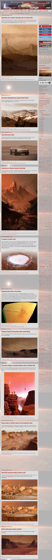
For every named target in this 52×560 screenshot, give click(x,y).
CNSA (47, 185)
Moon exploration (45, 296)
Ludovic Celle (5, 79)
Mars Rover (20, 79)
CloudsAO (44, 185)
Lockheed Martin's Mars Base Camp (44, 98)
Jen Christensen (41, 235)
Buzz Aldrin (40, 174)
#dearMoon (40, 139)
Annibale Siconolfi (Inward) (42, 155)
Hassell (45, 222)
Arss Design (44, 157)
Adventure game (46, 142)
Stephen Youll (14, 369)
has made (25, 138)
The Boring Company (47, 364)
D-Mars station (47, 190)
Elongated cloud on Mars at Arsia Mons (11, 291)
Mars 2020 (49, 258)
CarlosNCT (46, 176)
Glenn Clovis (49, 217)
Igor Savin (47, 225)
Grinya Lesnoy (45, 220)
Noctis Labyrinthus (26, 79)
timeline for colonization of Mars (44, 63)
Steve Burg (42, 356)
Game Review (41, 214)
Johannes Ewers (47, 237)
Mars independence (43, 274)
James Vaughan (41, 233)
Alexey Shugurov (41, 148)
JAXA (43, 234)
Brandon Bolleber (41, 171)
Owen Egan (45, 311)
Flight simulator (43, 211)
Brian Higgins (45, 172)
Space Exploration (47, 346)
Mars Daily (40, 91)
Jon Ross (40, 239)
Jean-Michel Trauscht (47, 234)
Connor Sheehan (43, 188)
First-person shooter (23, 233)
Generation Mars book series (46, 215)
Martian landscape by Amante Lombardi (11, 529)
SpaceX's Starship (42, 94)
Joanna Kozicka (44, 236)
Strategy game (48, 357)
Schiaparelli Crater (45, 339)
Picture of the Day (32, 79)
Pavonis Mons (41, 317)
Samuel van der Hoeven (42, 338)
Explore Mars (41, 105)
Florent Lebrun (48, 211)
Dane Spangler (45, 191)
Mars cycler (47, 268)
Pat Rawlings (44, 314)
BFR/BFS (4, 524)
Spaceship (29, 524)
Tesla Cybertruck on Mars (7, 135)
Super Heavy (41, 358)
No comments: (7, 78)
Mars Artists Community (42, 104)
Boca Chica (45, 169)
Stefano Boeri (46, 355)
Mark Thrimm (44, 258)
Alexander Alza (44, 145)
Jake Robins (44, 232)
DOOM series (18, 233)
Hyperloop (48, 224)
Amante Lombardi (6, 557)
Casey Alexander (44, 177)
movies (49, 56)
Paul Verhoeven (49, 315)
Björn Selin (49, 166)
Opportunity (40, 309)
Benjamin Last (45, 165)
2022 (41, 125)
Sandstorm (48, 338)
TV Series (47, 373)
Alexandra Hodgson (42, 147)
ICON (44, 225)
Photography (48, 320)
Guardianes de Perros (42, 221)
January (42, 119)
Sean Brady (45, 340)
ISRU (50, 230)
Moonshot (44, 297)
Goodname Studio (41, 218)
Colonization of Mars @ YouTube (44, 103)
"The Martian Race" (31, 369)
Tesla (19, 163)
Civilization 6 (43, 184)
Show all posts (27, 13)
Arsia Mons (5, 326)
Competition (42, 187)
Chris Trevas (46, 182)
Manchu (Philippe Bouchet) (46, 254)
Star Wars (46, 351)
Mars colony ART (16, 10)
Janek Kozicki (46, 233)
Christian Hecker (44, 183)
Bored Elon (45, 170)
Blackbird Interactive (42, 167)
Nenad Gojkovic (41, 302)
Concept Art (9, 233)
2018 (41, 130)
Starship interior (43, 354)
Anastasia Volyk (45, 151)
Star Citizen (41, 351)
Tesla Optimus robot (48, 363)
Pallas (47, 312)
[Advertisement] (19, 88)
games (40, 57)
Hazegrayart (8, 524)
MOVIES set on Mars (23, 10)
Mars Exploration (10, 79)
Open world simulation (46, 308)
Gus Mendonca (48, 221)
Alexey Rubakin (48, 147)
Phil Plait (43, 319)
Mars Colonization (33, 233)
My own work (41, 298)
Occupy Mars (41, 306)
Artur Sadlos (43, 160)
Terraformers (42, 361)
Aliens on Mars (45, 149)
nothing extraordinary (8, 297)
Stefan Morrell (42, 355)
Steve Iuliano (47, 356)
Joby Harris (48, 236)
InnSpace (40, 227)
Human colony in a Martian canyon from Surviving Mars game (16, 423)
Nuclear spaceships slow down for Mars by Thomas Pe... (45, 115)
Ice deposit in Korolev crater (8, 239)
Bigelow (42, 166)
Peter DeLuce (42, 318)
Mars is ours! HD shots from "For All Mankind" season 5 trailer (44, 68)
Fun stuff (49, 213)
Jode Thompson (41, 237)
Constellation (40, 189)
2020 (41, 128)
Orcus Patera (44, 310)
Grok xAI (49, 220)
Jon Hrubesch (48, 238)
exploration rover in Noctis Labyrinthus (26, 20)
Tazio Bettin (49, 360)
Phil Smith (46, 319)
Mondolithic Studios (43, 295)
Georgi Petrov (45, 216)
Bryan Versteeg (47, 173)
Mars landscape (16, 79)
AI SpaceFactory (46, 143)
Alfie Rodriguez (47, 148)
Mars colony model (47, 267)
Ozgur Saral (49, 311)
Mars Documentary (45, 269)
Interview (44, 230)
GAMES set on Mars (31, 10)
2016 (41, 133)
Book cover (40, 170)
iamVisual (40, 225)
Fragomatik (40, 213)
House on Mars (43, 223)
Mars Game (3, 234)
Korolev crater (12, 241)
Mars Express (17, 326)
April (42, 113)
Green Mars (48, 219)
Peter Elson (47, 318)
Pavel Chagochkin (47, 316)
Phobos (43, 320)
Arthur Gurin (47, 159)
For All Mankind (42, 212)
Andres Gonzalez (46, 152)
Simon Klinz (40, 343)
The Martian (47, 367)
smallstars (43, 344)
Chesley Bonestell (44, 180)
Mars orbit (48, 277)
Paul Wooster (42, 316)
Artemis (44, 158)
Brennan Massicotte (47, 171)
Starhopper (49, 351)
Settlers (50, 342)
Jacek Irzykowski (42, 231)
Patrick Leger (48, 314)
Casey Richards (49, 177)
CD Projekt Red (47, 178)
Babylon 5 (50, 163)
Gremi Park (40, 220)
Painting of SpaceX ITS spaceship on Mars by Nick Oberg (15, 331)
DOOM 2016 (13, 233)
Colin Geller (3, 171)
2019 (41, 129)
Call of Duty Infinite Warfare (42, 175)
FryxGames (44, 213)
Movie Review (48, 297)
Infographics (47, 226)
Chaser (40, 180)
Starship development (48, 353)
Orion (48, 310)
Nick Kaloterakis (48, 303)
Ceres (50, 178)
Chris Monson (42, 182)
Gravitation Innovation (42, 219)
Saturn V (40, 339)
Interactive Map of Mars (42, 87)
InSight (44, 227)
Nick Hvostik (43, 303)
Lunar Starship (45, 253)
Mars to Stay (41, 108)
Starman (48, 352)
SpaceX (36, 10)
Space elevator (42, 346)
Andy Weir (44, 154)
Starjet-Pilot (41, 352)
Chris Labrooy (46, 181)
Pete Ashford (49, 317)
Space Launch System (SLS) (44, 347)
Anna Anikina (48, 154)
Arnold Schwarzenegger (47, 156)
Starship (40, 10)
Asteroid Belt (48, 160)
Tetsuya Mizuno (42, 364)
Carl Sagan (48, 175)
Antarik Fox (48, 155)
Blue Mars (47, 167)
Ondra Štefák (44, 307)
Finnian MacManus (41, 210)
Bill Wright (45, 166)
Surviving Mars (9, 454)
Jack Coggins (47, 231)
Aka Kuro (50, 143)
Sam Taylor (48, 337)
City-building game (6, 453)
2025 (41, 121)
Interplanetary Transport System (8, 360)
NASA (50, 298)
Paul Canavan (41, 315)
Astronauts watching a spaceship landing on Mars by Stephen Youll (18, 365)
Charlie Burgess (48, 179)
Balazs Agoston (43, 164)
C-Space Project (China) (46, 174)
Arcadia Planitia (41, 156)
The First (46, 365)
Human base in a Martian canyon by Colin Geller (13, 168)
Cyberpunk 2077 (41, 190)
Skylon (45, 343)
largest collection (42, 51)
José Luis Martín (46, 240)
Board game (47, 168)
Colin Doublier (44, 186)
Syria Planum (47, 359)
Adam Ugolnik (41, 142)
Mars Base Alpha (45, 10)
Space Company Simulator (47, 345)
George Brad (41, 216)
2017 (41, 132)
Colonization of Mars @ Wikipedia (44, 102)
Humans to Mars (44, 224)
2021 (41, 126)
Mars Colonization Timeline (8, 10)
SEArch (49, 340)
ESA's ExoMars (41, 97)
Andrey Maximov (45, 153)
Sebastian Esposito (41, 341)
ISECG (48, 230)
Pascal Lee (44, 313)
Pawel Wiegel (45, 317)
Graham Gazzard (48, 218)
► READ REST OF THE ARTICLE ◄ (7, 76)
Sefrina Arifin (46, 341)
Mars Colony (17, 453)
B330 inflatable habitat (45, 163)
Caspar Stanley (42, 178)
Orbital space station (46, 309)
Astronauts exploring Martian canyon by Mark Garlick (14, 98)
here (25, 22)
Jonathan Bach (45, 239)
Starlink (45, 352)
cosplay (44, 189)
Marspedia (40, 88)
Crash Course (48, 189)
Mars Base (28, 233)
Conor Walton (48, 188)
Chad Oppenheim (42, 179)
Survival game (48, 358)
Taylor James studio (44, 360)
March (42, 116)
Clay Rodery (47, 184)
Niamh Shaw (47, 302)
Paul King (45, 315)
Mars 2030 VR (49, 259)
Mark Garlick (49, 256)
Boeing (49, 169)
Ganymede (46, 214)
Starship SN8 (49, 354)
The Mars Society (46, 366)
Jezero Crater (47, 235)
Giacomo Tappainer (43, 217)
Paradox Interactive (32, 453)
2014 (41, 136)
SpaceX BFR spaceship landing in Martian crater (13, 472)
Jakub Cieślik (48, 232)
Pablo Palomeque (42, 312)
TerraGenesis (45, 362)
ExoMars (46, 208)
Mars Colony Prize (42, 268)
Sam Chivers (44, 337)
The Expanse (41, 365)
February (42, 118)
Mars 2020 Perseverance (42, 259)
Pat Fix (48, 313)
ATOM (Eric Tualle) (45, 162)
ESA (8, 326)
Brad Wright (48, 170)
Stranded (43, 357)
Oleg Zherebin (46, 306)
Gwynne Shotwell (41, 222)
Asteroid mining (41, 161)
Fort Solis (48, 212)
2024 (41, 122)
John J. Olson (43, 238)
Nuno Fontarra (49, 305)
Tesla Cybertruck (22, 163)
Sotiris (47, 344)
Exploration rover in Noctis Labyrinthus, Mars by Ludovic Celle (17, 18)
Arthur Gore (43, 159)
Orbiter (40, 310)
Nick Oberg (7, 335)
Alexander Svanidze (47, 146)
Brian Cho (40, 172)
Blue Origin (43, 168)
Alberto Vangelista (42, 144)
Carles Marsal (41, 176)
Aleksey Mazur (47, 144)
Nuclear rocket (45, 305)
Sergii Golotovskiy (45, 342)
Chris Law (50, 181)
